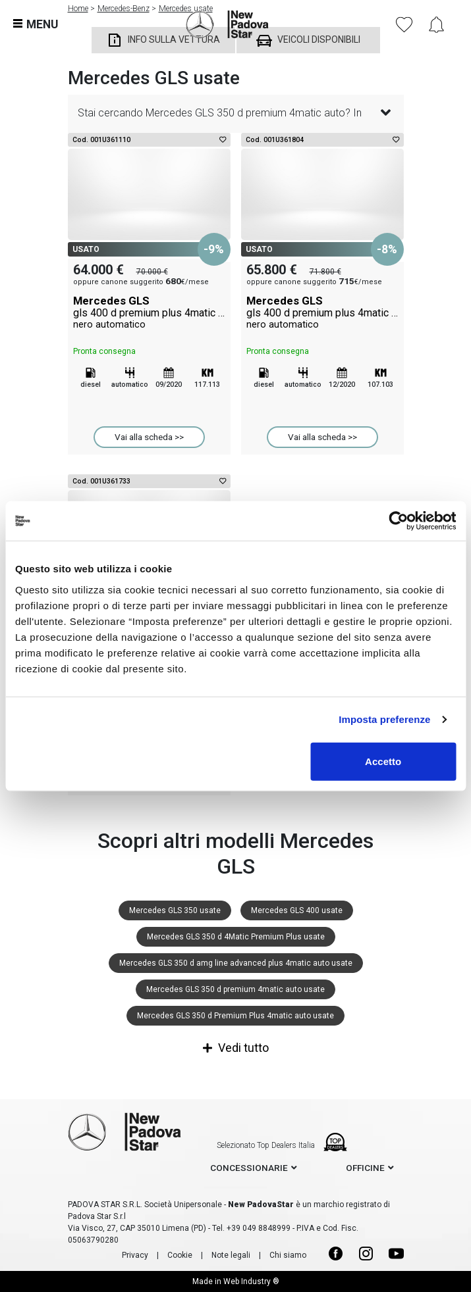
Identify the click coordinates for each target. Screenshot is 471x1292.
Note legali (230, 1255)
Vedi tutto (236, 1048)
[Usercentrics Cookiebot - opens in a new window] (398, 521)
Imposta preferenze (384, 719)
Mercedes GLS (149, 312)
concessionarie (249, 1167)
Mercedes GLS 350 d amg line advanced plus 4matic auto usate (235, 963)
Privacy (135, 1255)
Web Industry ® (251, 1281)
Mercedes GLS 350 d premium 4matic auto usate (235, 989)
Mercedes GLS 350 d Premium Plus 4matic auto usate (235, 1015)
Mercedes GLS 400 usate (297, 910)
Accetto (383, 760)
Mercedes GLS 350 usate (175, 910)
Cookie (179, 1255)
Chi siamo (287, 1255)
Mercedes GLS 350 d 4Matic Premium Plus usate (236, 936)
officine (365, 1167)
